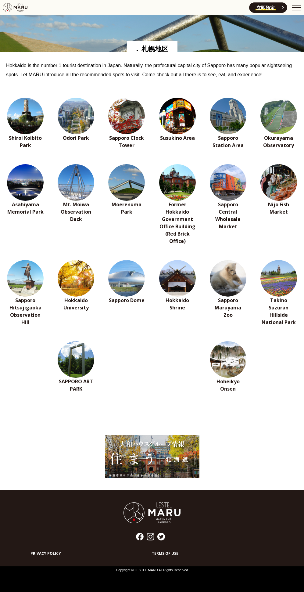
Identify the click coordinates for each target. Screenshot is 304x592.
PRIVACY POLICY (45, 553)
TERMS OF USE (165, 553)
